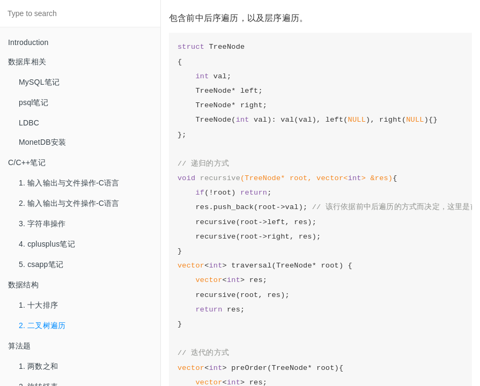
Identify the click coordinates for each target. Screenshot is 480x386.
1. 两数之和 (38, 366)
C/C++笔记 (27, 162)
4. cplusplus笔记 (47, 244)
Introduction (28, 42)
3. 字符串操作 (42, 223)
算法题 (19, 346)
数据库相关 (27, 61)
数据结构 (23, 284)
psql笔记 (33, 102)
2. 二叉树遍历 (42, 325)
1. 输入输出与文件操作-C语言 (69, 183)
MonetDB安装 (42, 142)
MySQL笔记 (39, 82)
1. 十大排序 (38, 305)
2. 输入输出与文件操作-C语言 (69, 203)
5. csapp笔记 (41, 264)
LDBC (29, 122)
